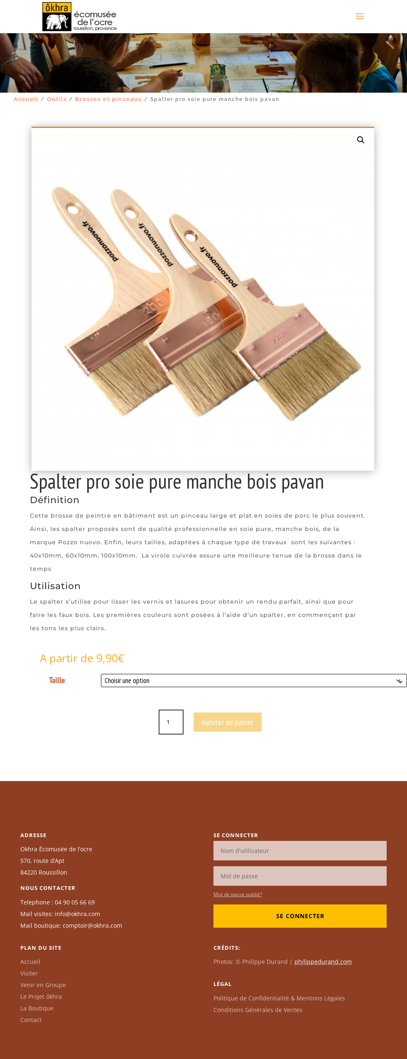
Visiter (29, 973)
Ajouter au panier (227, 722)
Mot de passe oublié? (237, 894)
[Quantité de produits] (171, 722)
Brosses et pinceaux (108, 99)
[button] (360, 140)
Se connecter (300, 916)
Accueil (26, 99)
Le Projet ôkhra (41, 996)
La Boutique (37, 1008)
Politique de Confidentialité (279, 998)
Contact (31, 1020)
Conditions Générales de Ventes (257, 1010)
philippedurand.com (323, 962)
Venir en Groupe (43, 985)
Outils (57, 99)
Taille (57, 680)
